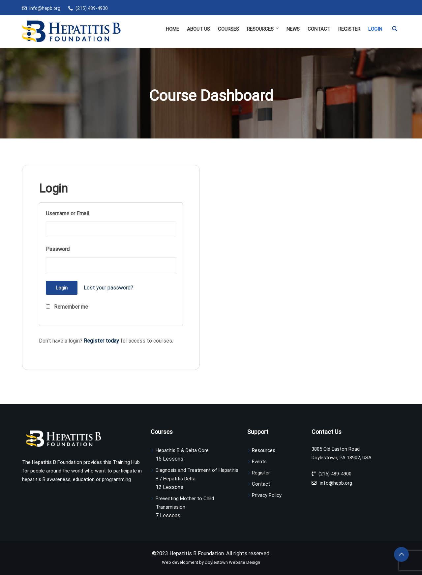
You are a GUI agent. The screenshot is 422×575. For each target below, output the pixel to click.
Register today (101, 341)
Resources (263, 29)
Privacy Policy (267, 495)
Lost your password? (108, 288)
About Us (198, 29)
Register (349, 29)
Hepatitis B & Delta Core (182, 450)
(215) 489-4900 (91, 8)
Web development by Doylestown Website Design (211, 562)
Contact (319, 29)
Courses (228, 29)
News (293, 29)
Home (172, 29)
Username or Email (67, 213)
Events (259, 462)
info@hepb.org (44, 8)
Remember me (67, 307)
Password (58, 249)
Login (375, 29)
